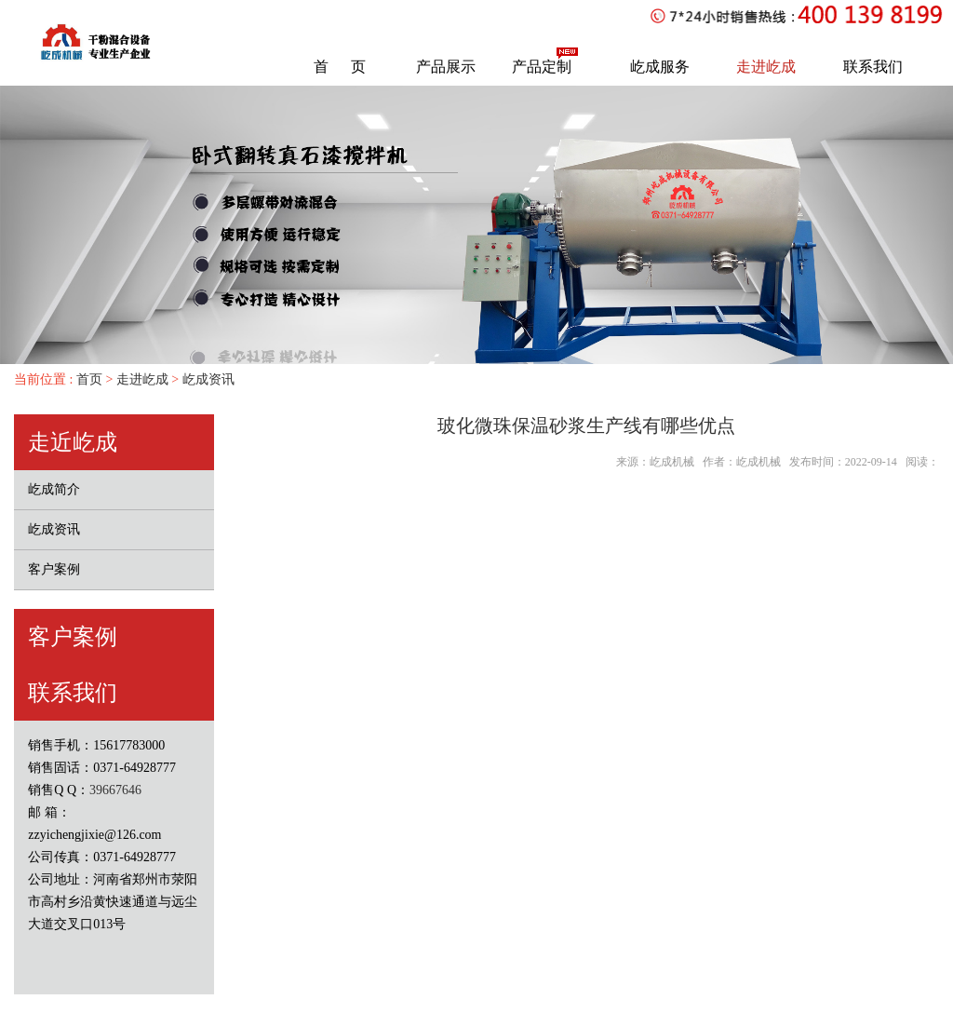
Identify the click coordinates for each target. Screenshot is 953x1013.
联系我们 (873, 66)
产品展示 (446, 66)
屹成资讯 (208, 379)
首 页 (340, 66)
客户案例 (54, 569)
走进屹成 (766, 66)
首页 (87, 379)
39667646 (115, 790)
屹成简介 (54, 489)
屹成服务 (660, 66)
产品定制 (541, 66)
